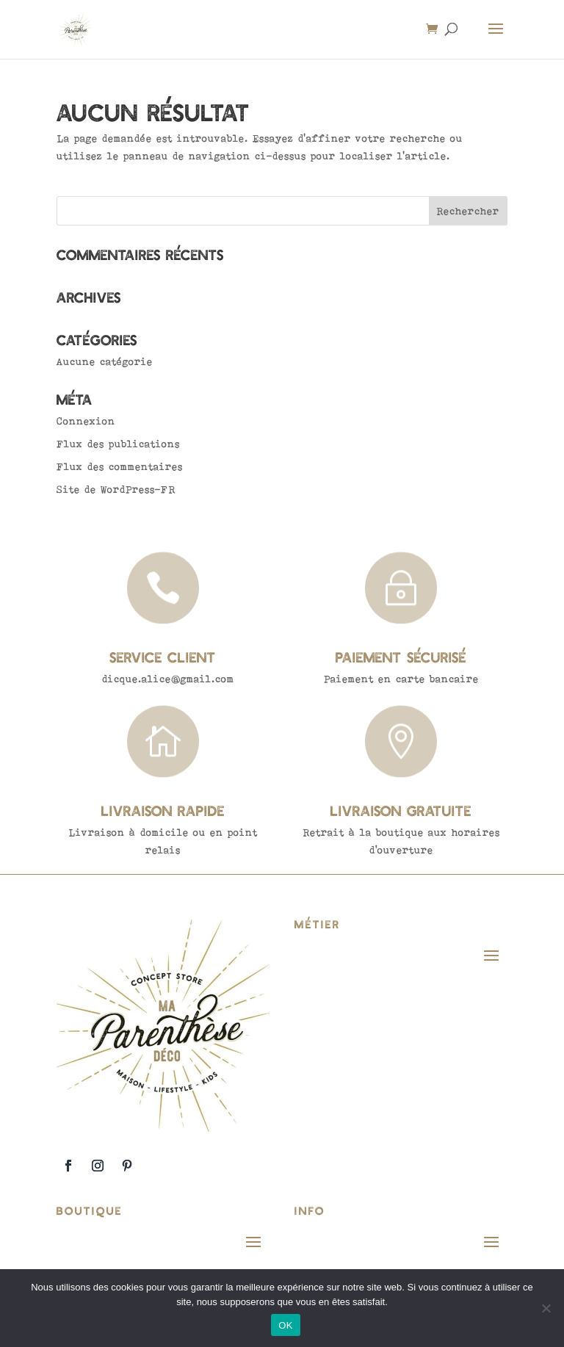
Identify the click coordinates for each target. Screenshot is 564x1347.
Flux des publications (118, 443)
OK (285, 1325)
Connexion (86, 421)
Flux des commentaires (120, 466)
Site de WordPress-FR (116, 489)
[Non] (545, 1308)
